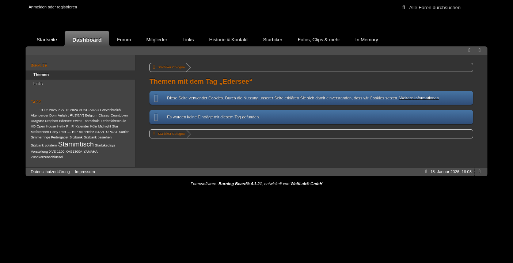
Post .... (65, 132)
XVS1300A (74, 151)
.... (36, 110)
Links (188, 39)
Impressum (85, 171)
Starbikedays (105, 145)
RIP (75, 132)
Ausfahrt (77, 115)
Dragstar (37, 121)
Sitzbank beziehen (97, 137)
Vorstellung (39, 151)
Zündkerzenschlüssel (47, 157)
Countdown (119, 115)
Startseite (47, 39)
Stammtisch (76, 144)
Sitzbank (76, 137)
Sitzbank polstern (44, 145)
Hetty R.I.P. (66, 126)
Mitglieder (156, 39)
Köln (93, 126)
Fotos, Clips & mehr (319, 39)
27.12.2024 (69, 110)
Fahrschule (91, 121)
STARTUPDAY (106, 132)
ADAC (83, 110)
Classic (103, 115)
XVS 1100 (56, 151)
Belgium (91, 115)
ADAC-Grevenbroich (105, 110)
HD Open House (43, 126)
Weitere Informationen (419, 98)
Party (54, 132)
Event (77, 121)
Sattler (124, 132)
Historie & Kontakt (228, 39)
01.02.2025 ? (50, 110)
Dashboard (87, 40)
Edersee (65, 121)
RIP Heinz (86, 132)
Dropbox (51, 121)
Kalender (82, 126)
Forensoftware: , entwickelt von (257, 184)
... (32, 110)
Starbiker (272, 39)
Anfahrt (63, 115)
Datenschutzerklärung (50, 171)
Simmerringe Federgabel (49, 137)
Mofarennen (40, 132)
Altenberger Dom (44, 115)
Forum (124, 39)
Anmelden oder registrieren (52, 7)
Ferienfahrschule (113, 121)
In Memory (367, 39)
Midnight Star (108, 126)
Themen (41, 74)
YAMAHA (90, 151)
